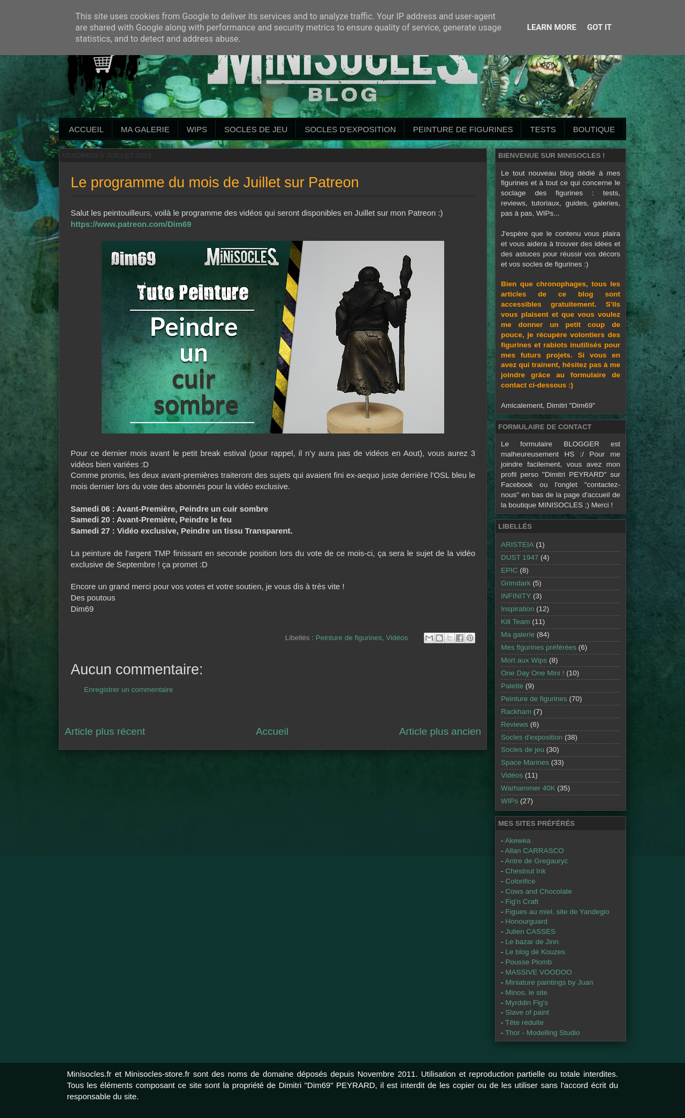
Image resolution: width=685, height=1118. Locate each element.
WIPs (197, 129)
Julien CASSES (530, 931)
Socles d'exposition (350, 129)
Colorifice (520, 881)
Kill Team (515, 622)
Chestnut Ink (525, 871)
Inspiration (517, 609)
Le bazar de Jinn (532, 942)
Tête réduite (524, 1022)
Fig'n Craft (521, 902)
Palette (512, 686)
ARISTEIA (517, 545)
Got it (599, 27)
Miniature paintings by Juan (549, 982)
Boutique (594, 129)
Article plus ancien (440, 731)
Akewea (518, 840)
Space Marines (525, 762)
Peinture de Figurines (463, 129)
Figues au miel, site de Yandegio (557, 912)
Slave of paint (527, 1012)
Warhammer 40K (528, 788)
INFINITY (516, 596)
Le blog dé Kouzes (535, 952)
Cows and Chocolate (538, 891)
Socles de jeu (255, 129)
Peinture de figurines (349, 638)
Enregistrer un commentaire (128, 690)
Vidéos (397, 638)
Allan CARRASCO (534, 851)
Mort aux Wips (524, 660)
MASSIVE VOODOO (538, 972)
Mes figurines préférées (538, 647)
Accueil (86, 129)
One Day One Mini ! (533, 673)
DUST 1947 (519, 557)
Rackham (516, 712)
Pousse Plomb (528, 962)
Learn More (551, 27)
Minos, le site (526, 992)
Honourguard (526, 921)
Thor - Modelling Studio (542, 1033)
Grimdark (516, 583)
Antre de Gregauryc (536, 861)
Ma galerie (145, 129)
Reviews (514, 724)
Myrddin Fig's (526, 1003)
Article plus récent (105, 731)
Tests (542, 129)
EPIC (509, 570)
